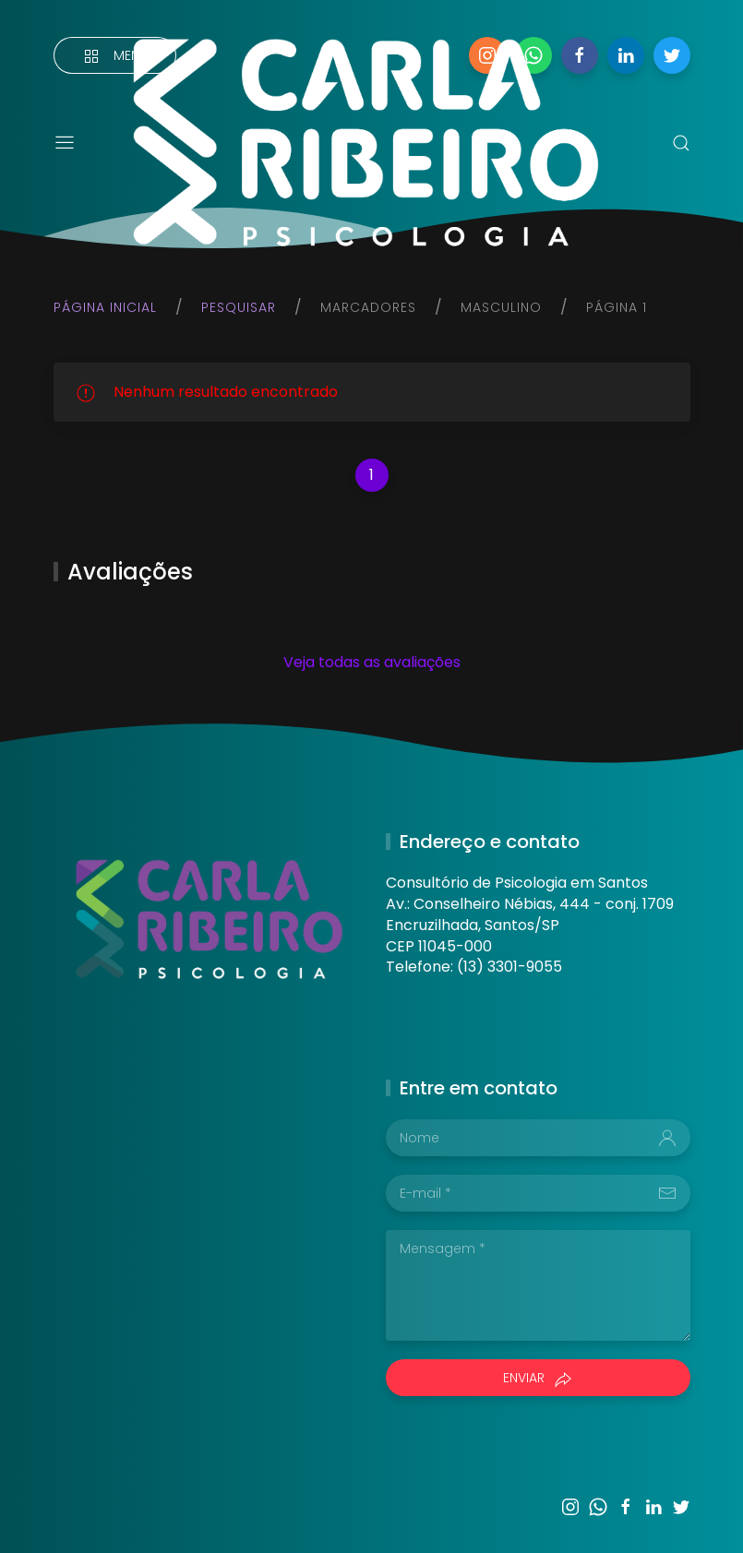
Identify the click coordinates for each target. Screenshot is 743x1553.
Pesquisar (238, 307)
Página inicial (105, 307)
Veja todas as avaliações (372, 662)
